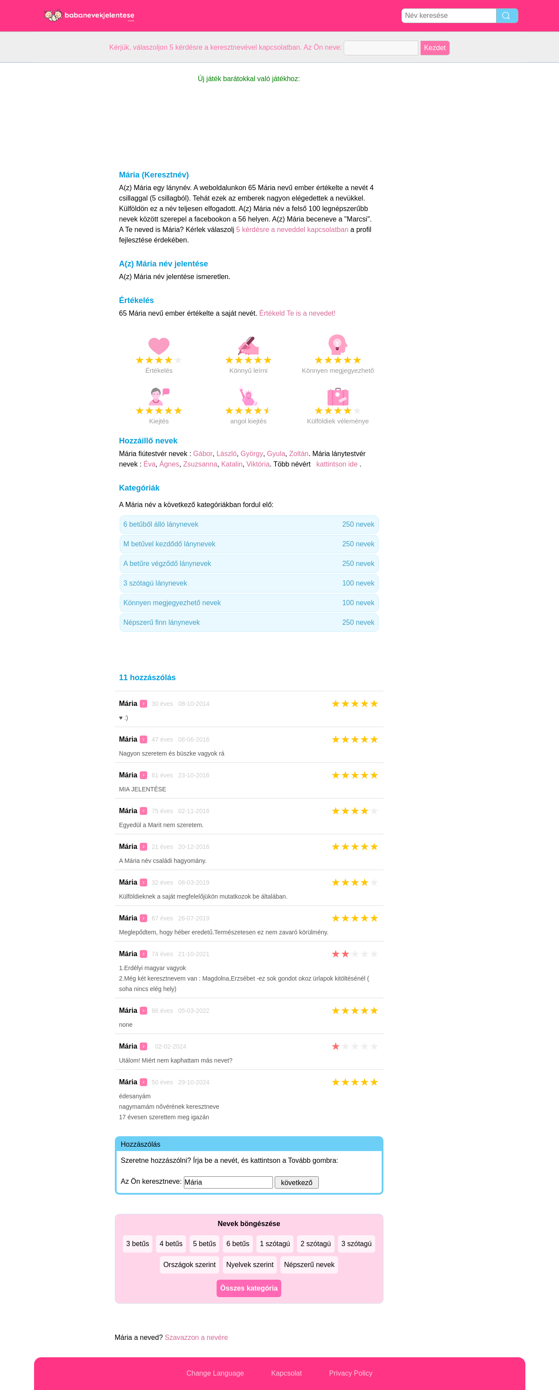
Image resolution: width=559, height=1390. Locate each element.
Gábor (202, 453)
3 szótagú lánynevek (249, 583)
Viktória (257, 464)
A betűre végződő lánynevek (249, 564)
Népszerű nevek (309, 1264)
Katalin (231, 464)
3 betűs (137, 1243)
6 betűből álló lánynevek (249, 524)
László (227, 453)
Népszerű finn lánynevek (249, 622)
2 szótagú (315, 1243)
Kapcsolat (286, 1373)
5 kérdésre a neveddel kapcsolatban (293, 229)
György (252, 453)
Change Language (215, 1373)
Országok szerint (189, 1264)
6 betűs (237, 1243)
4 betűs (170, 1243)
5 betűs (204, 1243)
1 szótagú (275, 1243)
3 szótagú (357, 1243)
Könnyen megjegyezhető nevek (249, 603)
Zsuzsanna (200, 464)
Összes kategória (249, 1288)
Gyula (276, 453)
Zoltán (298, 453)
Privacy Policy (351, 1373)
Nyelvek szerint (249, 1264)
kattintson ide (336, 464)
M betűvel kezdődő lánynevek (249, 544)
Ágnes (169, 464)
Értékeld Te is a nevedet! (297, 313)
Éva (150, 464)
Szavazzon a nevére (196, 1337)
